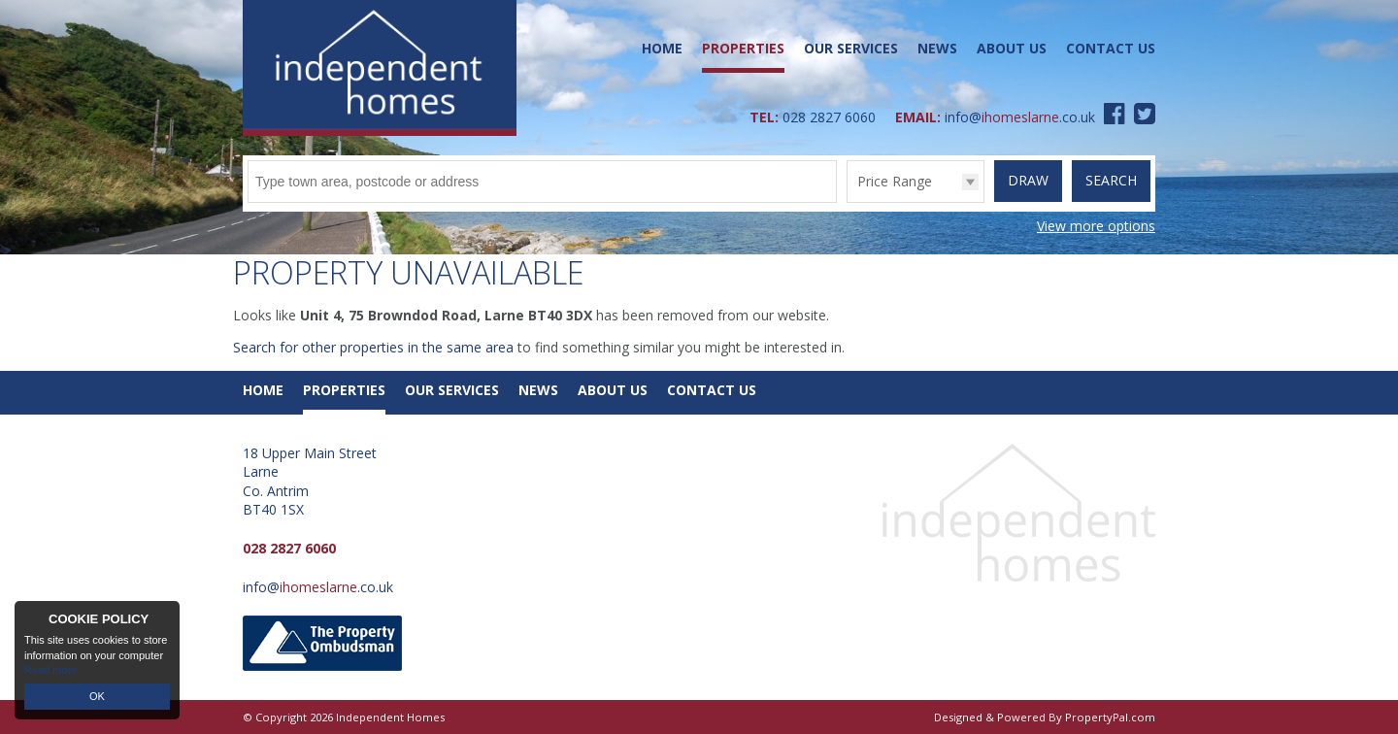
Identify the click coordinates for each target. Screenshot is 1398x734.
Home (662, 48)
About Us (1012, 48)
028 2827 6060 (829, 117)
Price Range (894, 181)
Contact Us (1110, 48)
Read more (50, 670)
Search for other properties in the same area (373, 347)
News (937, 48)
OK (97, 696)
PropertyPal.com (1110, 717)
